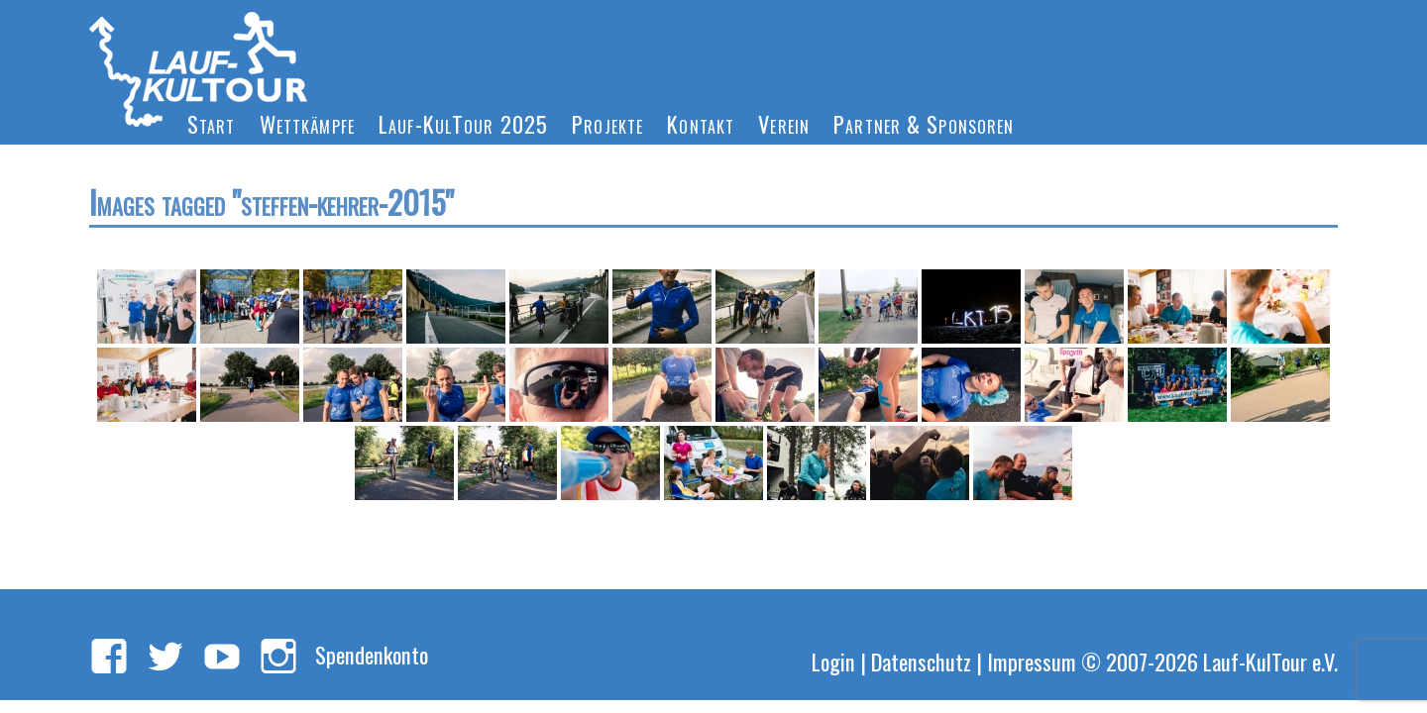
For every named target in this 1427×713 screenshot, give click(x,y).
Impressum (1031, 661)
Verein (784, 123)
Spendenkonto (371, 654)
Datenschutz (921, 661)
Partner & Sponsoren (923, 123)
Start (211, 123)
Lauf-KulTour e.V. (1270, 661)
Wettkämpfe (307, 123)
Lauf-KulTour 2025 (463, 123)
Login (833, 661)
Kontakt (700, 123)
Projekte (607, 123)
